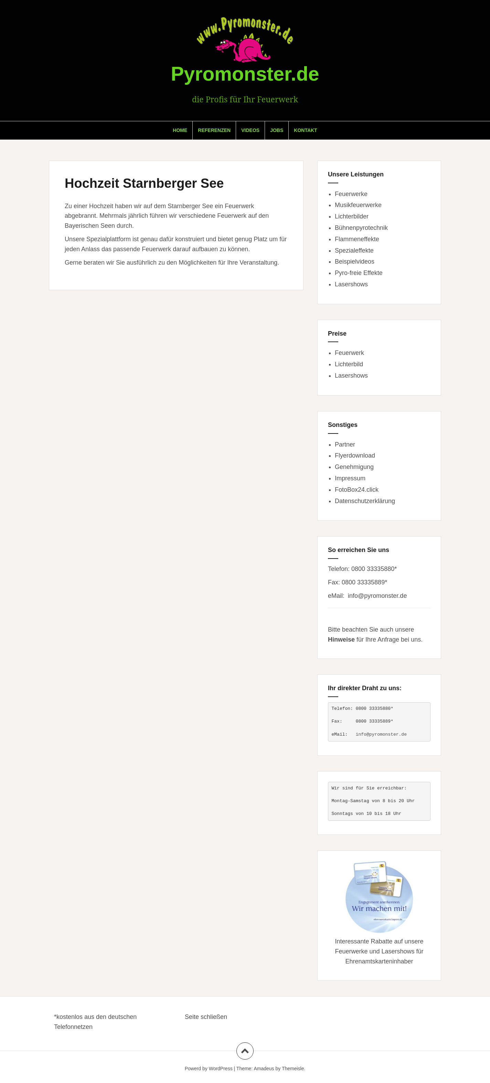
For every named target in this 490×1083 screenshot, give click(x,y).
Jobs (276, 130)
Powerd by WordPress (209, 1068)
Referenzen (214, 130)
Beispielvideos (354, 261)
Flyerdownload (355, 455)
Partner (345, 444)
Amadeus (264, 1068)
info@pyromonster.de (377, 595)
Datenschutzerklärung (365, 501)
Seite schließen (206, 1016)
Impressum (350, 478)
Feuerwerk (349, 352)
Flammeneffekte (357, 239)
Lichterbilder (352, 216)
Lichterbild (349, 364)
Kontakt (305, 130)
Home (180, 130)
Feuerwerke (351, 194)
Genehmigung (354, 466)
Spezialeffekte (354, 250)
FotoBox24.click (357, 489)
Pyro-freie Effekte (359, 272)
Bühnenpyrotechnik (361, 227)
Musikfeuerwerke (358, 205)
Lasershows (351, 284)
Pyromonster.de (245, 74)
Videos (250, 130)
